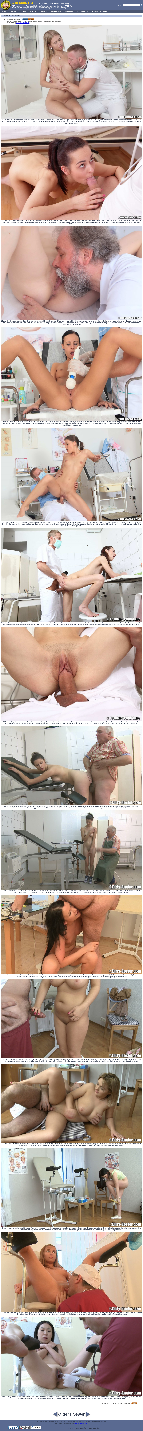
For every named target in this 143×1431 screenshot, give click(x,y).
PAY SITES (23, 12)
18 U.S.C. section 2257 (81, 1423)
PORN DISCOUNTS (82, 12)
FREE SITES (33, 12)
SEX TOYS (44, 12)
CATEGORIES (69, 12)
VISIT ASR (13, 12)
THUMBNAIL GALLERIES (99, 12)
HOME (4, 12)
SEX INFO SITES (56, 12)
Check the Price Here (22, 23)
